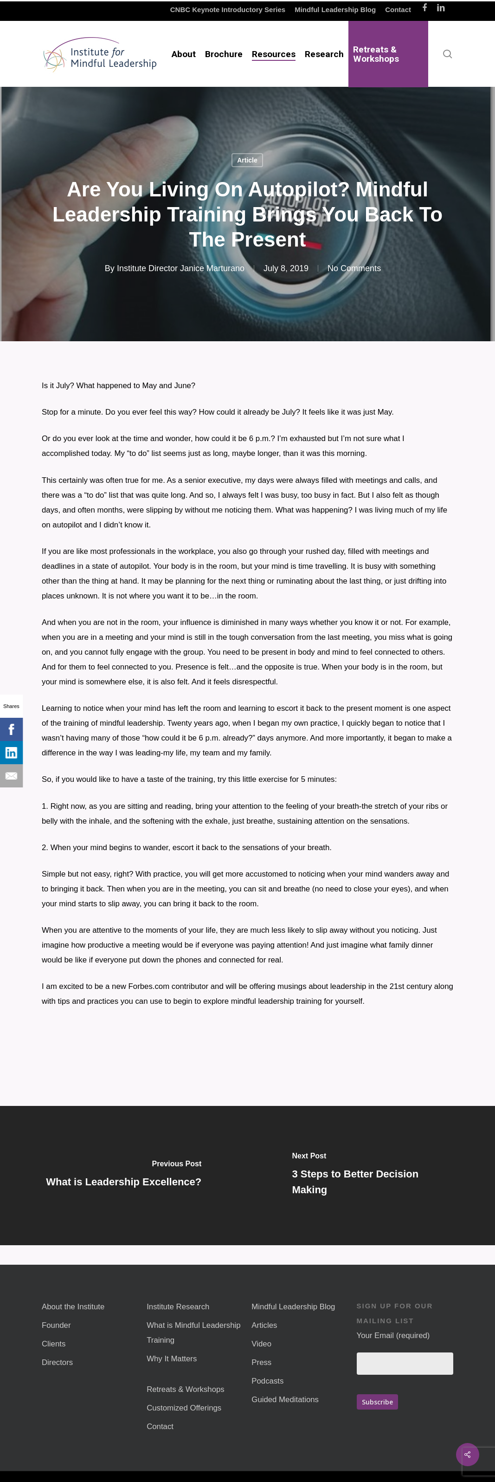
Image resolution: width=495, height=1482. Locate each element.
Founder (56, 1325)
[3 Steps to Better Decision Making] (371, 1175)
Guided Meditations (285, 1399)
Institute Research (178, 1306)
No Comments (354, 268)
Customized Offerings (184, 1408)
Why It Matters (172, 1358)
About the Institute (73, 1306)
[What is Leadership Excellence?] (124, 1175)
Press (261, 1362)
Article (247, 160)
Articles (264, 1325)
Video (261, 1343)
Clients (53, 1343)
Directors (57, 1362)
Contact (160, 1426)
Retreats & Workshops (186, 1389)
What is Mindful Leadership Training (193, 1333)
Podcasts (267, 1381)
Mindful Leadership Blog (293, 1306)
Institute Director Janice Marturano (180, 268)
